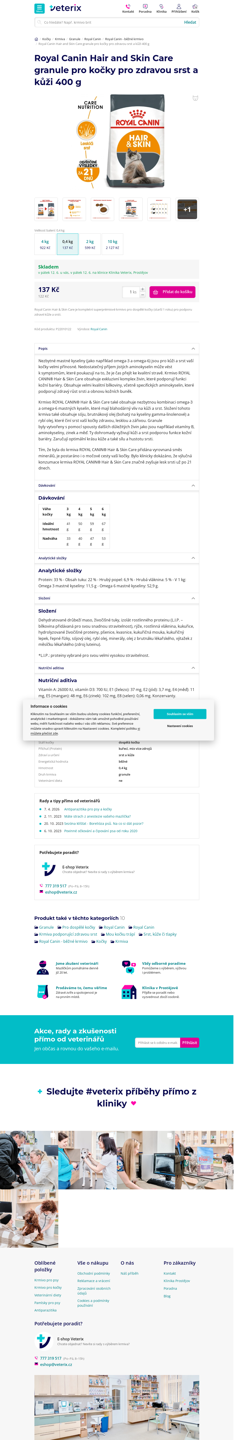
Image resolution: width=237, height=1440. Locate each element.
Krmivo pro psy (46, 1268)
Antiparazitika (45, 1298)
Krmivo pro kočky (48, 1275)
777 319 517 (52, 873)
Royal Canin (92, 39)
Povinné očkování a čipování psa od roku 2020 (102, 818)
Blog (167, 1284)
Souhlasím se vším (180, 714)
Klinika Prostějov (177, 1269)
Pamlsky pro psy (47, 1290)
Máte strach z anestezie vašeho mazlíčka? (99, 804)
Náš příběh (130, 1261)
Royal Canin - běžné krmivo (124, 39)
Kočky (46, 39)
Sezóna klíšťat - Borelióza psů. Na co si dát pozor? (105, 811)
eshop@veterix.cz (58, 880)
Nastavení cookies (180, 726)
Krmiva (60, 39)
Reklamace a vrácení (93, 1269)
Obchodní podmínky (93, 1261)
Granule (74, 39)
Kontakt (170, 1261)
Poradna (170, 1276)
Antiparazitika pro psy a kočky (90, 797)
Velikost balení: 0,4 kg (49, 218)
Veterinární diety (47, 1283)
